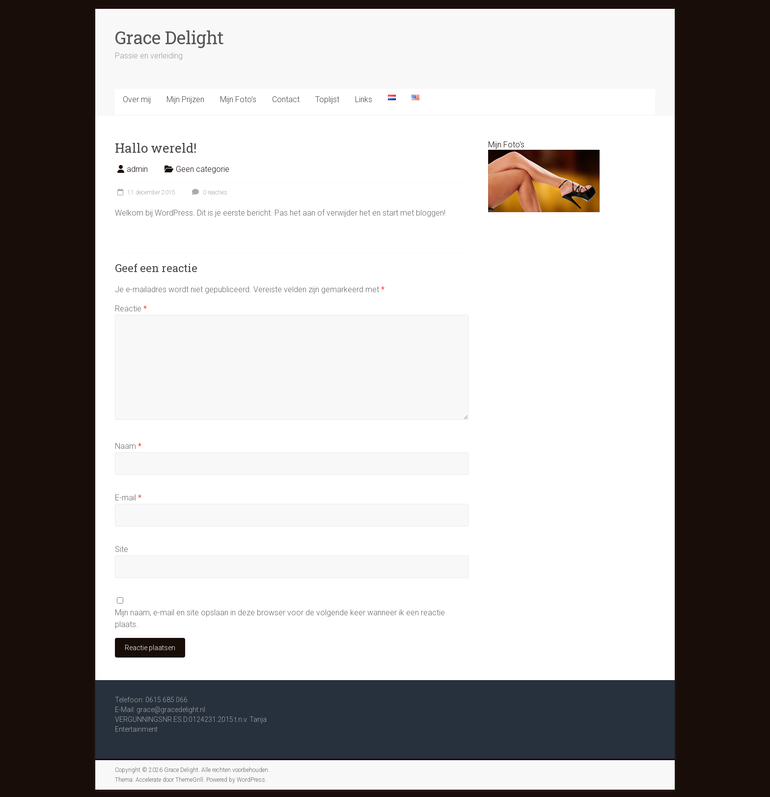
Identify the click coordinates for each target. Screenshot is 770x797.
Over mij (137, 99)
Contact (286, 99)
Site (121, 549)
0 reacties (208, 192)
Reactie (131, 308)
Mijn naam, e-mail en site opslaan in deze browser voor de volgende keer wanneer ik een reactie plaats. (280, 618)
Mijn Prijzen (185, 99)
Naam (128, 446)
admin (137, 169)
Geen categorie (202, 169)
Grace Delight (169, 37)
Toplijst (327, 99)
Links (363, 99)
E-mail (128, 497)
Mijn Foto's (506, 144)
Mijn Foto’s (238, 99)
